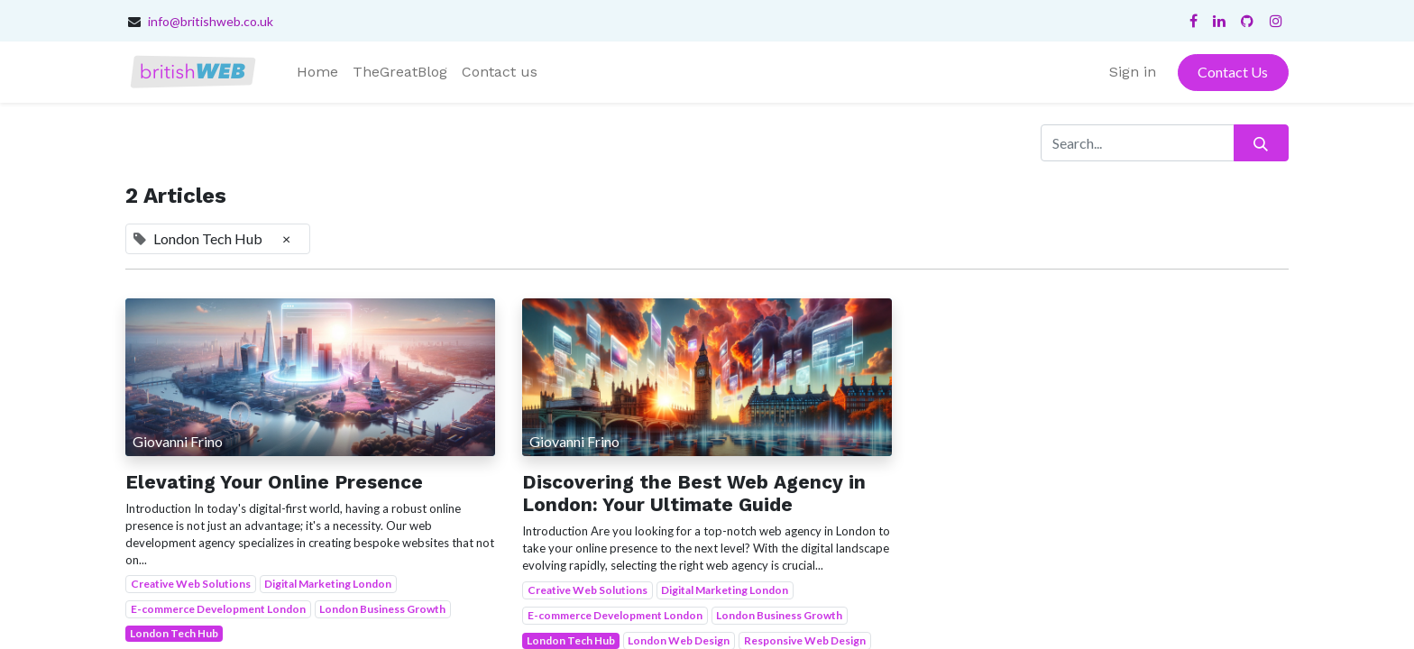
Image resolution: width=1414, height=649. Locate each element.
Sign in (1132, 71)
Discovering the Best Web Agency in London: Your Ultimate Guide (694, 493)
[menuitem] (317, 72)
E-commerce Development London (218, 609)
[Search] (1261, 142)
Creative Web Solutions (191, 583)
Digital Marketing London (327, 583)
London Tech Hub (174, 633)
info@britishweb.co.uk (210, 21)
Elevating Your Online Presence (274, 482)
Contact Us (1233, 71)
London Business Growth (382, 609)
